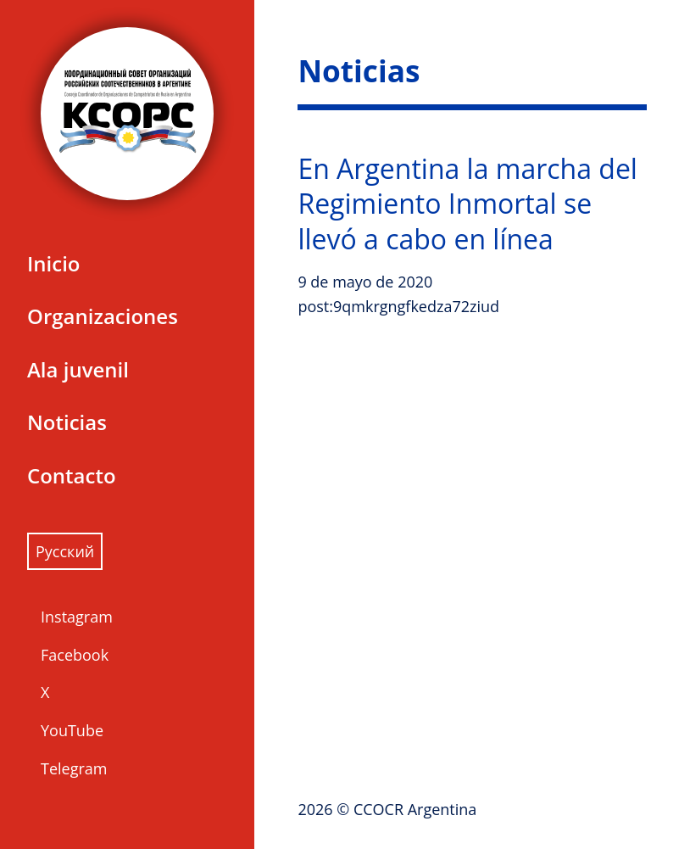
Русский (65, 551)
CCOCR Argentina (414, 809)
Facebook (75, 655)
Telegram (74, 768)
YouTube (72, 730)
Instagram (77, 616)
